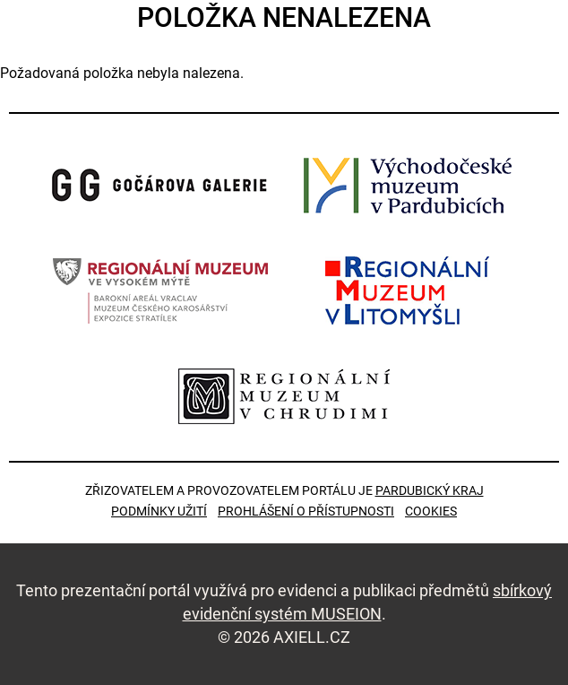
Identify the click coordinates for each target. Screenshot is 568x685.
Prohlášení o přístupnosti (306, 511)
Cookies (431, 511)
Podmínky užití (159, 511)
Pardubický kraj (429, 490)
